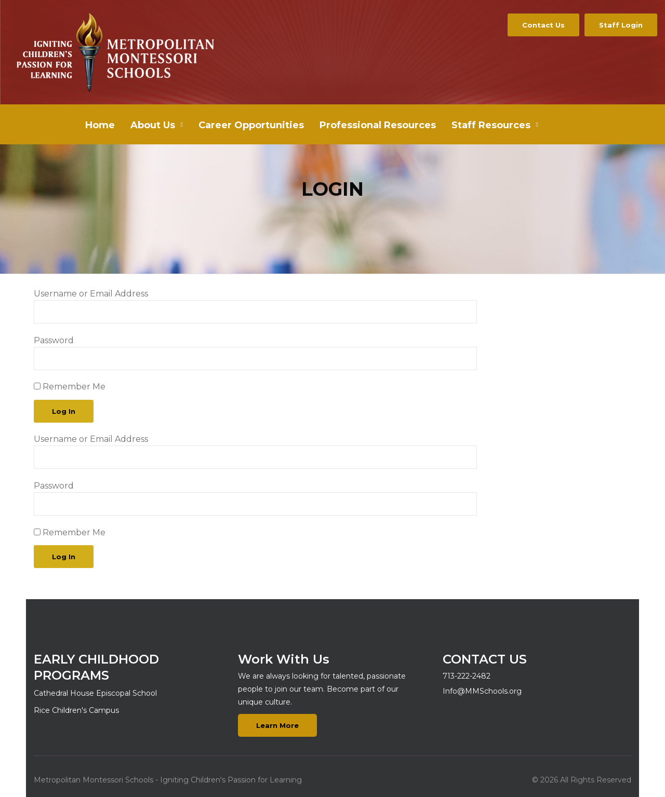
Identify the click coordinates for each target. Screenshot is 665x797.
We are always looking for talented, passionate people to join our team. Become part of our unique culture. (322, 689)
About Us (152, 125)
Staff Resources (490, 125)
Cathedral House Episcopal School (95, 693)
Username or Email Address (91, 294)
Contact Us (543, 25)
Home (100, 125)
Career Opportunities (251, 125)
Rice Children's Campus (76, 710)
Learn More (277, 725)
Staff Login (621, 25)
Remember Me (69, 386)
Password (54, 340)
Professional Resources (378, 125)
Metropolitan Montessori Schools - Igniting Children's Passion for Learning (168, 780)
